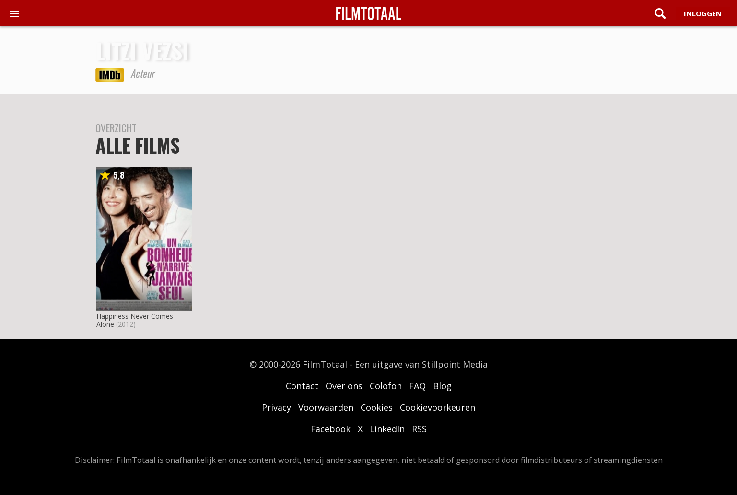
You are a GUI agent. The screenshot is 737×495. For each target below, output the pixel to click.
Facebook (331, 429)
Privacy (276, 407)
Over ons (344, 385)
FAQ (417, 385)
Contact (302, 385)
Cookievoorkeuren (437, 407)
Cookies (377, 407)
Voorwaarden (325, 407)
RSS (419, 429)
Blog (442, 385)
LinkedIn (387, 429)
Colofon (386, 385)
